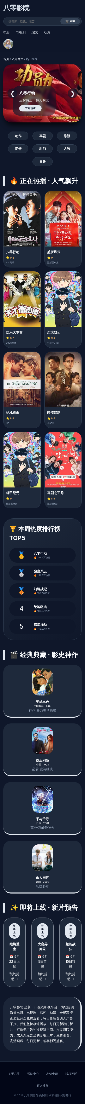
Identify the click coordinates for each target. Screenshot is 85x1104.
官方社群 (42, 1085)
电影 (6, 32)
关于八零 (14, 1073)
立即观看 (30, 108)
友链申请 (52, 1073)
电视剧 (21, 32)
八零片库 (17, 59)
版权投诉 (71, 1073)
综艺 (34, 32)
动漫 (47, 32)
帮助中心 (33, 1073)
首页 (6, 59)
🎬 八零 (70, 21)
